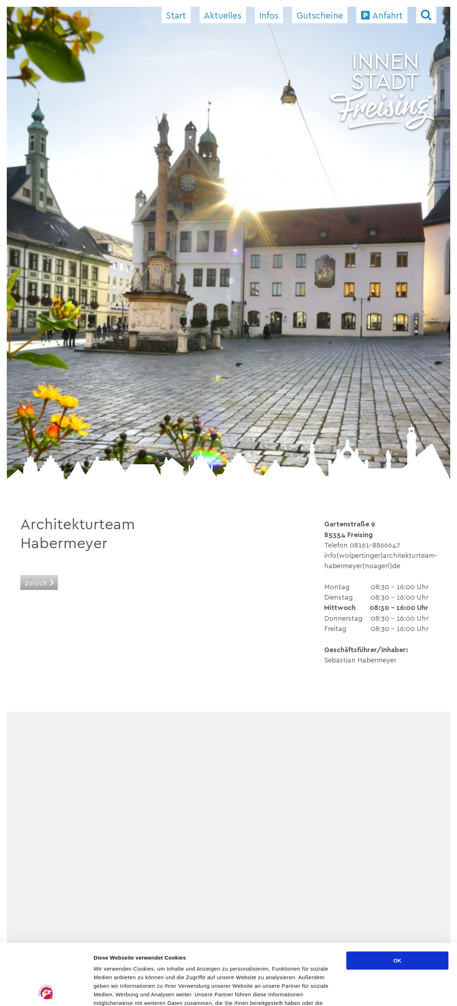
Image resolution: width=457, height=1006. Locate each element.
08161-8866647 (375, 544)
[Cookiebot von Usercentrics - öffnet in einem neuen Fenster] (46, 992)
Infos (268, 15)
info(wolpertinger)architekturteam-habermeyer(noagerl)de (380, 560)
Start (176, 15)
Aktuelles (222, 15)
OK (397, 903)
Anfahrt (387, 15)
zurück (36, 582)
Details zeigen (380, 992)
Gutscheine (320, 15)
